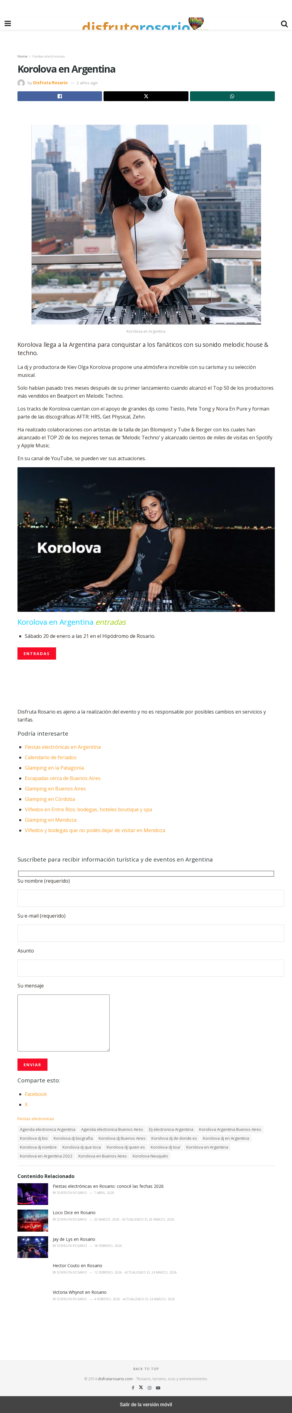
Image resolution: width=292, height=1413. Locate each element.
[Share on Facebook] (59, 96)
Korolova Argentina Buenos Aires (230, 1129)
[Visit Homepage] (146, 23)
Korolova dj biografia (73, 1138)
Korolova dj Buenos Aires (122, 1138)
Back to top (146, 1368)
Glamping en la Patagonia (54, 767)
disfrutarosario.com (115, 1378)
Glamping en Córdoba (50, 799)
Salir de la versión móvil (146, 1404)
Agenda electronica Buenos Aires (112, 1129)
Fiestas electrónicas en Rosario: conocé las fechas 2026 (108, 1186)
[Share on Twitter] (146, 96)
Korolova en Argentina (207, 1147)
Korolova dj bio (34, 1138)
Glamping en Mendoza (51, 819)
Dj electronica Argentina (171, 1129)
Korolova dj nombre (38, 1147)
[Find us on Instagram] (150, 1388)
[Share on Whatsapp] (232, 96)
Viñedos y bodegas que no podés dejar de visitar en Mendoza (95, 830)
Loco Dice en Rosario (74, 1212)
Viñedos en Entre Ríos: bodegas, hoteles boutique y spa (88, 809)
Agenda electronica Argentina (47, 1129)
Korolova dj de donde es (174, 1138)
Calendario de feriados (51, 757)
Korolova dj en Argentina (226, 1138)
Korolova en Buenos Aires (102, 1156)
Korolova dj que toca (82, 1147)
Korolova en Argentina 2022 (46, 1156)
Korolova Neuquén (150, 1156)
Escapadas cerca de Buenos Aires (62, 778)
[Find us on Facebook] (133, 1388)
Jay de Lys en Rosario (74, 1239)
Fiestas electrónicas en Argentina (63, 747)
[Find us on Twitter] (141, 1388)
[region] (146, 7)
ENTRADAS (37, 653)
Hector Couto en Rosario (77, 1265)
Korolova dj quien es (126, 1147)
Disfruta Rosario (50, 82)
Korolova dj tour (165, 1147)
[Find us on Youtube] (158, 1388)
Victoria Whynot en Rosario (80, 1292)
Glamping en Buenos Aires (55, 788)
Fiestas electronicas (48, 56)
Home (22, 56)
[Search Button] (284, 23)
